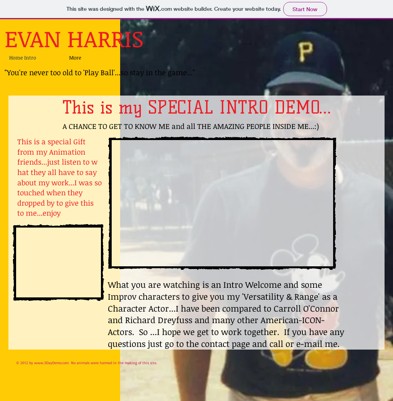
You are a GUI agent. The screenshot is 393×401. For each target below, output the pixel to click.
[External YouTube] (58, 262)
